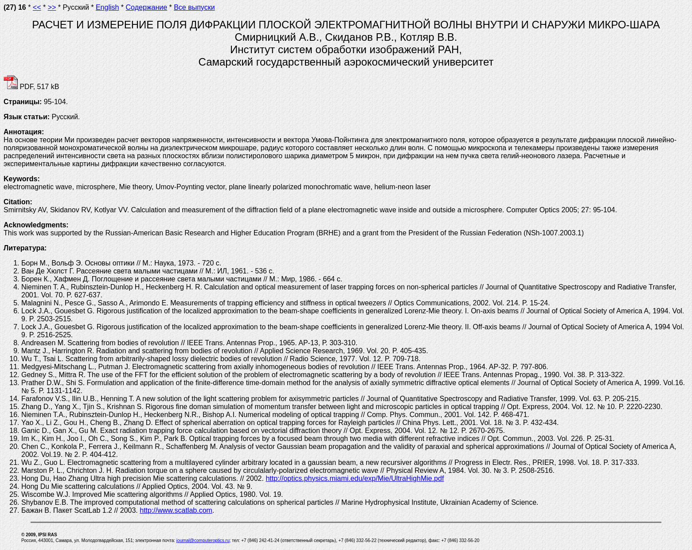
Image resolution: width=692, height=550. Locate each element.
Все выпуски (194, 7)
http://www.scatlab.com (176, 510)
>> (52, 7)
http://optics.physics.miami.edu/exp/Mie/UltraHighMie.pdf (355, 478)
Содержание (147, 7)
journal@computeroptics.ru (203, 540)
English (107, 7)
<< (37, 7)
